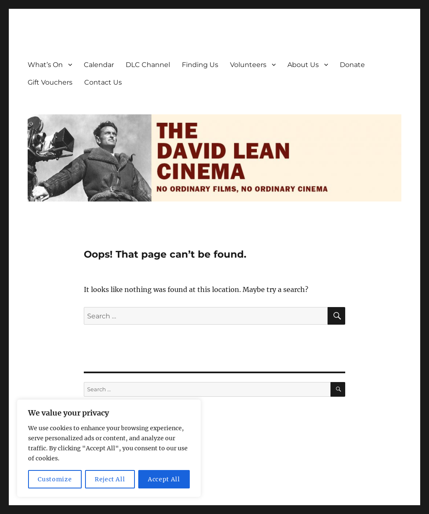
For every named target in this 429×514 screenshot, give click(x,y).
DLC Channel (148, 65)
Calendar (99, 65)
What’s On (45, 65)
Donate (352, 65)
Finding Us (200, 65)
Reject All (110, 479)
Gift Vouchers (50, 82)
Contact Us (103, 82)
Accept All (164, 479)
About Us (303, 65)
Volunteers (248, 65)
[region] (109, 448)
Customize (55, 479)
